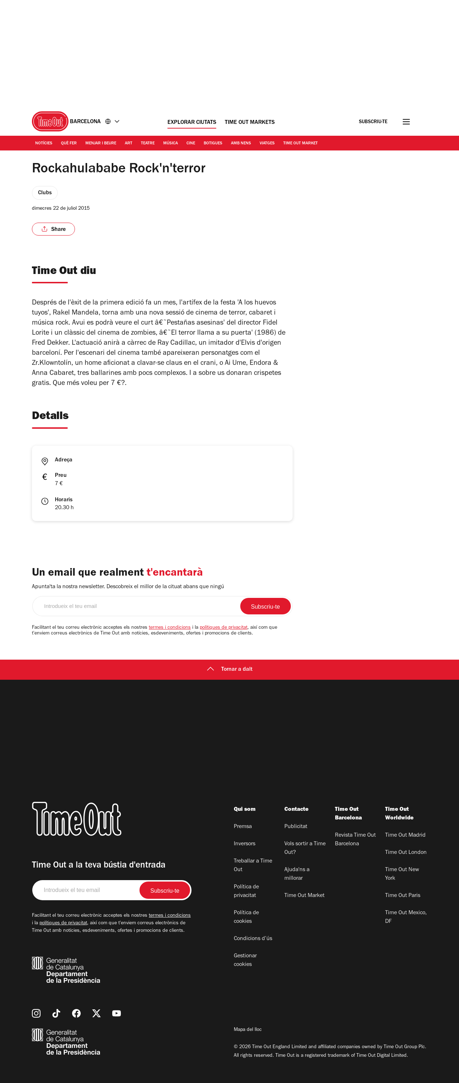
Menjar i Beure (100, 143)
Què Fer (69, 143)
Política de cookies (246, 917)
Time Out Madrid (405, 835)
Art (128, 143)
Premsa (243, 827)
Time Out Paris (402, 896)
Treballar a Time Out (253, 866)
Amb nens (241, 143)
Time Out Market (300, 143)
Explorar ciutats (191, 123)
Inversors (244, 844)
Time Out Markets (250, 123)
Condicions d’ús (253, 939)
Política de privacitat (246, 891)
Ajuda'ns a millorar (296, 874)
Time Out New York (402, 874)
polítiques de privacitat (223, 628)
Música (170, 143)
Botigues (213, 143)
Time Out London (406, 853)
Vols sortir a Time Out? (305, 848)
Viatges (267, 143)
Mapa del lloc (248, 1030)
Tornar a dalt (229, 669)
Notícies (43, 143)
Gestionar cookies (245, 960)
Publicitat (295, 827)
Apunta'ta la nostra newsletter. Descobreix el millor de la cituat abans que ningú (128, 587)
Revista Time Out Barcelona (355, 840)
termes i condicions (170, 628)
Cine (190, 143)
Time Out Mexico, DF (406, 917)
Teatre (148, 143)
